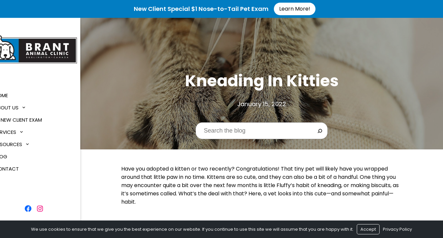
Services (17, 131)
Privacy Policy (397, 229)
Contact (19, 167)
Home (13, 94)
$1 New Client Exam (30, 118)
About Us (19, 106)
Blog (13, 155)
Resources (20, 143)
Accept (368, 229)
